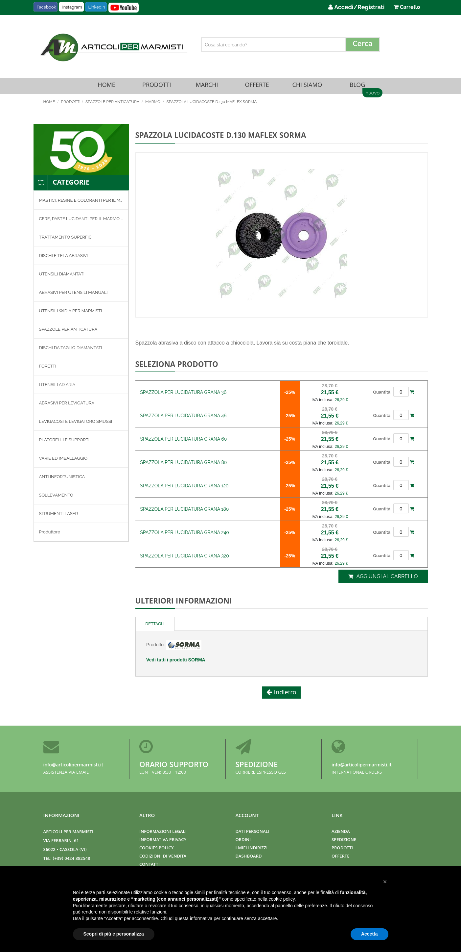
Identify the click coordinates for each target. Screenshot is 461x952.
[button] (385, 881)
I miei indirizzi (252, 848)
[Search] (362, 44)
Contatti (149, 865)
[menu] (81, 370)
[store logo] (113, 47)
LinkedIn (96, 7)
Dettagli (155, 628)
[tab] (155, 628)
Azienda (341, 832)
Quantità (381, 395)
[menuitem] (81, 204)
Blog (357, 87)
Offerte (257, 87)
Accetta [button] (369, 934)
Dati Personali (252, 832)
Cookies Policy (156, 848)
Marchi (207, 87)
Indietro (284, 697)
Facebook (46, 7)
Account (247, 816)
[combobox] (290, 44)
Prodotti (156, 87)
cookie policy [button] (281, 899)
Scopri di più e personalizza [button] (113, 934)
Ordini (243, 840)
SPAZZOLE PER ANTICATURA (112, 105)
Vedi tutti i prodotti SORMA (175, 663)
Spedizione (257, 765)
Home (107, 87)
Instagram (72, 7)
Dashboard (249, 857)
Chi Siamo (307, 87)
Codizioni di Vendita (162, 857)
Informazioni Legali (163, 832)
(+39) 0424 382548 (71, 859)
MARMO (153, 105)
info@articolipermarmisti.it (73, 765)
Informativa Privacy (162, 840)
